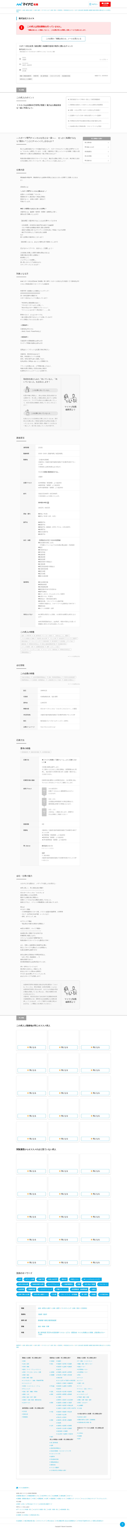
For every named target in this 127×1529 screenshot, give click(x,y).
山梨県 (64, 1386)
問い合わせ (51, 1521)
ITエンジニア (26, 1389)
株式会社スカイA (68, 10)
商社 (79, 1375)
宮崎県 (70, 1428)
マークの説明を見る (74, 656)
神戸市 (74, 1408)
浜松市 (64, 1400)
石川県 (64, 1391)
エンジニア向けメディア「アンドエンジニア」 (95, 1498)
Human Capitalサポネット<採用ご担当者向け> (91, 1521)
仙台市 (59, 1369)
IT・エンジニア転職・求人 (24, 1509)
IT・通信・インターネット (85, 1361)
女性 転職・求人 (53, 1509)
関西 (52, 1402)
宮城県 (70, 1364)
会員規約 (19, 1521)
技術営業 (21, 1289)
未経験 (93, 1294)
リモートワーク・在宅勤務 (69, 1294)
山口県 (64, 1414)
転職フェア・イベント (74, 1498)
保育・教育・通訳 (28, 1377)
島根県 (64, 1412)
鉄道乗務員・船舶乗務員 (79, 1289)
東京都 (70, 1375)
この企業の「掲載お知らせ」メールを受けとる (63, 39)
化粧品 (93, 1289)
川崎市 (64, 1383)
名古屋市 (70, 1400)
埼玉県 (59, 1375)
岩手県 (64, 1364)
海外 (52, 1436)
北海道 (52, 1361)
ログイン (95, 4)
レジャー (80, 1380)
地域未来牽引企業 (38, 1284)
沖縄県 (66, 1431)
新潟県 (59, 1386)
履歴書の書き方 (21, 1495)
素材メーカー (81, 1366)
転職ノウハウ (61, 1498)
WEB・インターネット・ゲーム (31, 1386)
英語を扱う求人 (35, 1515)
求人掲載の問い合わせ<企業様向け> (66, 1521)
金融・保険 (81, 1391)
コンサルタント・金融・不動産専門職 (33, 1380)
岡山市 (59, 1417)
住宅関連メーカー (83, 1369)
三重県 (59, 1397)
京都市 (59, 1408)
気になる (32, 1047)
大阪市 (45, 1314)
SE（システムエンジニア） (92, 1279)
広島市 (64, 1417)
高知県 (59, 1423)
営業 (24, 1361)
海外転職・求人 (65, 1509)
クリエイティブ (27, 1383)
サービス (80, 1377)
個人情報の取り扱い (30, 1521)
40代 (19, 1279)
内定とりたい (75, 1279)
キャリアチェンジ (53, 1284)
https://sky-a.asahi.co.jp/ (47, 727)
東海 (52, 1394)
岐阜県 (59, 1394)
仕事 (47, 1498)
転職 (18, 1504)
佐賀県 (64, 1425)
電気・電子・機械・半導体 (30, 1391)
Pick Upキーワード (32, 1504)
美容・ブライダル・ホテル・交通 (32, 1372)
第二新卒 (84, 1294)
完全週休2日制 (55, 1459)
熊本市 (71, 1434)
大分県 (64, 1428)
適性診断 (63, 1495)
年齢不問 (41, 1279)
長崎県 (70, 1425)
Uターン (70, 1495)
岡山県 (70, 1412)
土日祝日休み (104, 1294)
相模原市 (70, 1383)
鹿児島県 (59, 1431)
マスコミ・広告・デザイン (85, 1389)
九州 (52, 1425)
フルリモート (103, 1284)
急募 (52, 1445)
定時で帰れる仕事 (23, 1294)
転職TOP (18, 10)
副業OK (53, 1456)
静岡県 (64, 1394)
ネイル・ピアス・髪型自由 (68, 1332)
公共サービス (26, 1402)
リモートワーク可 (55, 1453)
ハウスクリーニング (46, 1289)
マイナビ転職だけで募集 (85, 1332)
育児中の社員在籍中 (53, 1332)
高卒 (79, 1438)
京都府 (64, 1402)
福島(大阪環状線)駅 (50, 1320)
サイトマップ (41, 1521)
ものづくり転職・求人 (40, 1509)
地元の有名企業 (23, 1284)
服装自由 (53, 1464)
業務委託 (25, 1417)
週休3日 (64, 1279)
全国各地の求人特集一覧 (84, 1422)
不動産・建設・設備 (83, 1397)
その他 (80, 1408)
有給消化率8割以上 (56, 1448)
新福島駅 (41, 1320)
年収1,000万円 (52, 1279)
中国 (52, 1412)
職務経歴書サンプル (33, 1495)
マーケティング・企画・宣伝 (49, 10)
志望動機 (55, 1495)
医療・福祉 (26, 1375)
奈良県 (64, 1405)
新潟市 (59, 1389)
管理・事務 (26, 1366)
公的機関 (80, 1405)
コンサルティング (83, 1394)
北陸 (52, 1391)
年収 (34, 1498)
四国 (52, 1420)
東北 (52, 1364)
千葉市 (67, 1380)
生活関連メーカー (83, 1372)
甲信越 (52, 1386)
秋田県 (59, 1366)
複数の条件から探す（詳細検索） (87, 1419)
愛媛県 (70, 1420)
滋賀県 (59, 1402)
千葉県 (64, 1375)
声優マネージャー (62, 1289)
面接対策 (53, 1498)
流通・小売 (81, 1383)
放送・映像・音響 (43, 1326)
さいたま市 (60, 1380)
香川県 (64, 1420)
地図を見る (46, 860)
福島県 (70, 1366)
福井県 (70, 1391)
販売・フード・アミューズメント (32, 1369)
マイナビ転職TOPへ (24, 1487)
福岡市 (66, 1434)
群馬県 (70, 1372)
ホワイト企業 (30, 1279)
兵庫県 (59, 1405)
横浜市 (59, 1383)
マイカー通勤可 (55, 1467)
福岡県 (59, 1425)
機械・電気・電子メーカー (85, 1364)
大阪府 (40, 1314)
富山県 (59, 1391)
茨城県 (59, 1372)
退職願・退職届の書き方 (23, 1498)
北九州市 (59, 1434)
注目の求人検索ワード (41, 1294)
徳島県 (59, 1420)
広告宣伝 (60, 10)
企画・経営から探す (28, 10)
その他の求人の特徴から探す (58, 1470)
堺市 (69, 1408)
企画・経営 (37, 10)
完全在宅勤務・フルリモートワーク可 (61, 1451)
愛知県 (70, 1394)
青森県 (59, 1364)
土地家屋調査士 (68, 1284)
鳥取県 (59, 1412)
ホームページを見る (48, 848)
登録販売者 (31, 1289)
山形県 (64, 1366)
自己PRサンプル (46, 1495)
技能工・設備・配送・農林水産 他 (32, 1400)
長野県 (70, 1386)
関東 (78, 1284)
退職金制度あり (55, 1462)
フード (80, 1386)
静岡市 (59, 1400)
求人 (23, 1504)
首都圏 (52, 1375)
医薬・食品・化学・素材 (29, 1397)
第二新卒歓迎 (42, 1332)
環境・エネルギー (83, 1402)
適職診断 (40, 1498)
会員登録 (105, 4)
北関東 (52, 1372)
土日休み (80, 1433)
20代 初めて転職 (90, 1284)
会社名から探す (82, 1417)
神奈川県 (59, 1377)
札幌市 (59, 1361)
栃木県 (64, 1372)
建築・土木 (26, 1394)
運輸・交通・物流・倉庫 (84, 1400)
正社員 (54, 1294)
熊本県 (59, 1428)
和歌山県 (70, 1405)
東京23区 (73, 1380)
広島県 (59, 1414)
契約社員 (25, 1414)
